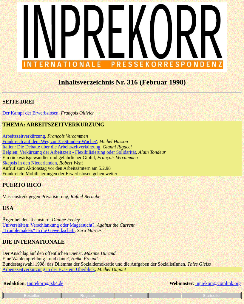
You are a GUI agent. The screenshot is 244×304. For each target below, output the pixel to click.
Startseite (211, 295)
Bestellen (32, 295)
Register (87, 295)
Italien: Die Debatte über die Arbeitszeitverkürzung (51, 146)
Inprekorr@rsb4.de (45, 283)
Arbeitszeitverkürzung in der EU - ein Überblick (48, 269)
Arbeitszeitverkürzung (23, 136)
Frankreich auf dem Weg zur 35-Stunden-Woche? (49, 141)
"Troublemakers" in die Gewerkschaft (38, 230)
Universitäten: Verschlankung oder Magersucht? (48, 225)
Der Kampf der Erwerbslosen (30, 112)
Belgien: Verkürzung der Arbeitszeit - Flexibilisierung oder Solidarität (69, 152)
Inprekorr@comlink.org (218, 283)
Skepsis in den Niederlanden (29, 162)
